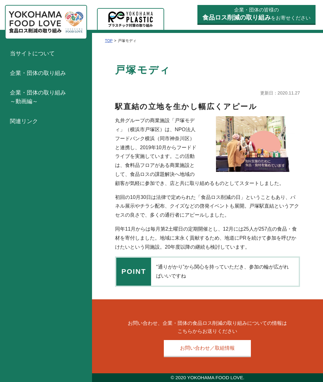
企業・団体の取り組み (38, 73)
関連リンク (24, 121)
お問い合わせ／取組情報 (207, 348)
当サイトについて (32, 53)
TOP (109, 41)
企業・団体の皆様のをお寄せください (256, 14)
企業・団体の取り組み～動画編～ (38, 97)
